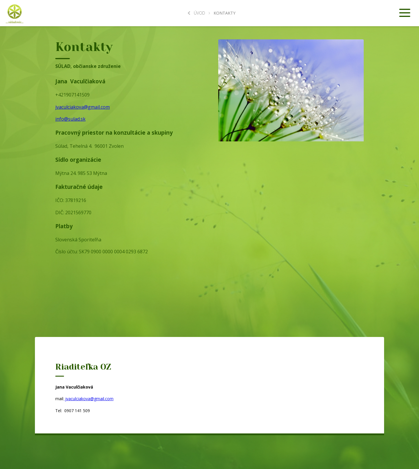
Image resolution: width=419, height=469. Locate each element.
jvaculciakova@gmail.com (82, 107)
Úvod (196, 13)
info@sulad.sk (70, 119)
